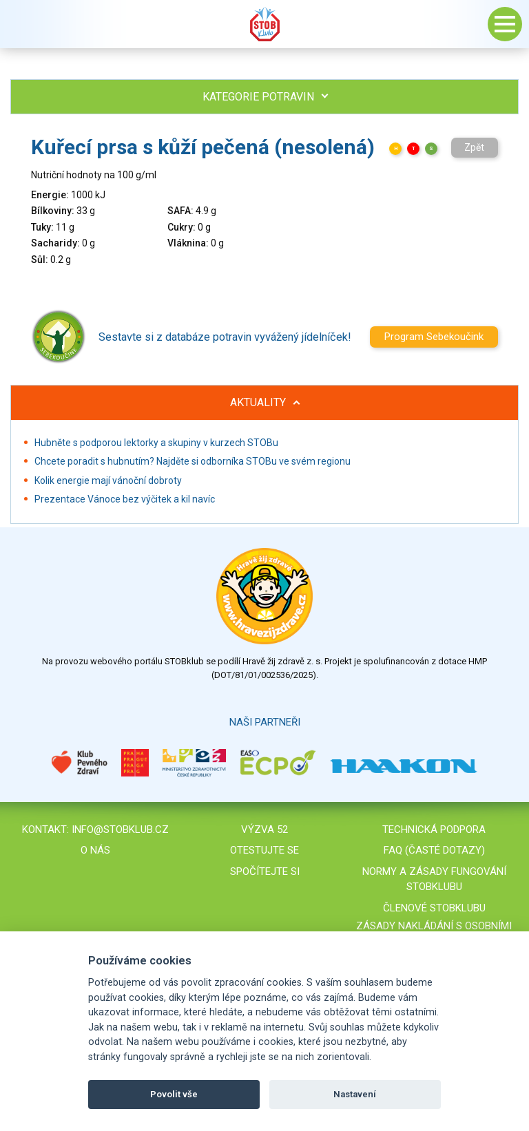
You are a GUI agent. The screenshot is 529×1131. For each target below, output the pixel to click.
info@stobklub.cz (120, 829)
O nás (95, 850)
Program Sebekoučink (434, 336)
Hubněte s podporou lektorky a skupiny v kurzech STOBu (156, 442)
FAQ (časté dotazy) (434, 850)
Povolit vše (174, 1094)
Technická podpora (434, 829)
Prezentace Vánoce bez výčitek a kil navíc (124, 499)
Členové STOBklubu (434, 908)
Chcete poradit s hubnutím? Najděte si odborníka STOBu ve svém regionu (192, 461)
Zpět (474, 147)
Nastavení (354, 1094)
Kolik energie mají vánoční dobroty (108, 480)
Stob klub (264, 24)
